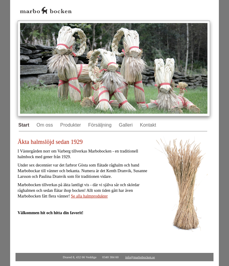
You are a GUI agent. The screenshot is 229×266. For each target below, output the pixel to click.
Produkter (71, 124)
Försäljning (100, 124)
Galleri (126, 124)
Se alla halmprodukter (89, 196)
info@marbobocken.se (140, 257)
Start (24, 124)
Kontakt (148, 124)
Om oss (45, 124)
